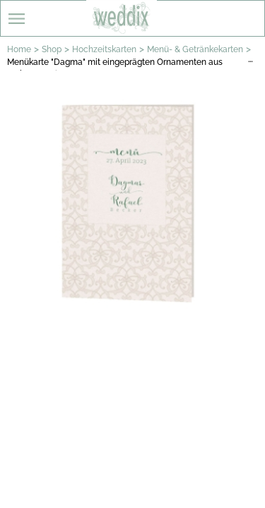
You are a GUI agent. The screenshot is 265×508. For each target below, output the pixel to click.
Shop (51, 49)
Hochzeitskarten (104, 49)
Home (19, 49)
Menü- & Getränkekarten (195, 49)
